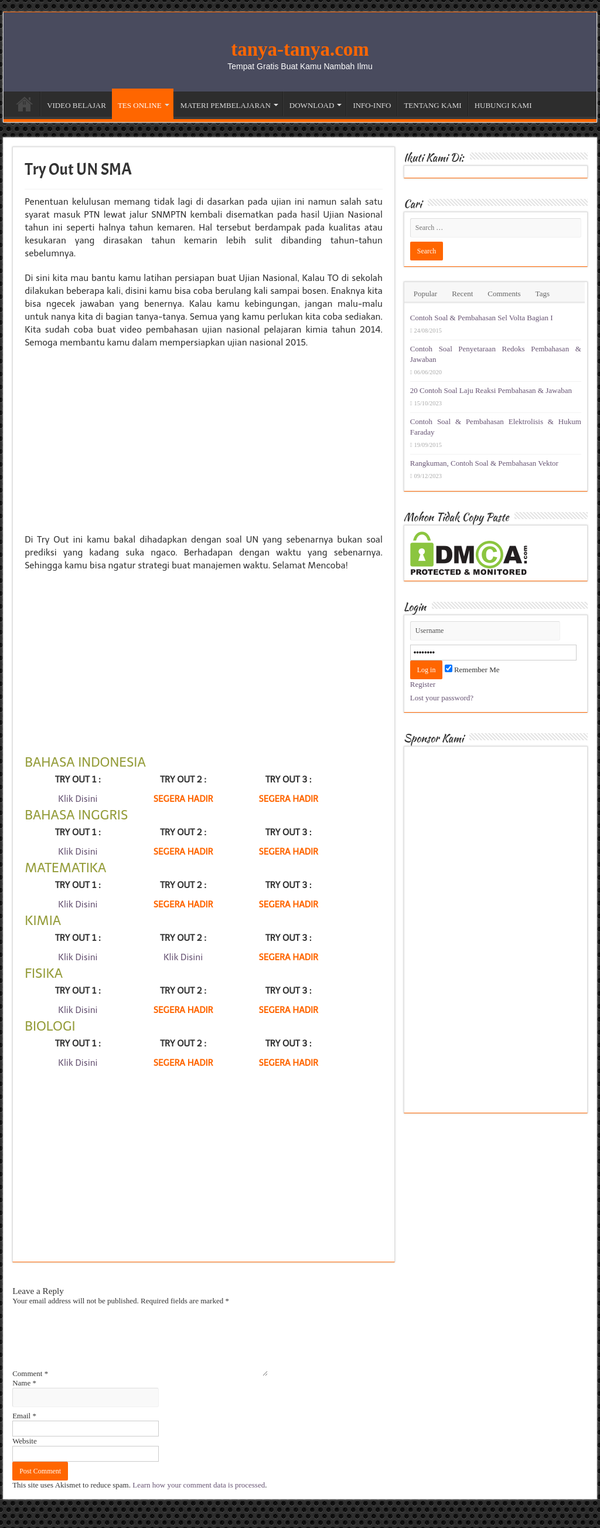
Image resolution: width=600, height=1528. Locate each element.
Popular (425, 293)
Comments (504, 293)
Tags (543, 293)
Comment (30, 1387)
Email (24, 1429)
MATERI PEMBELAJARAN (225, 105)
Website (24, 1455)
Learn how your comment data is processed (198, 1499)
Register (422, 684)
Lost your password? (441, 697)
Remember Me (472, 669)
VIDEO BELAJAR (76, 105)
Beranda (24, 104)
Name (24, 1397)
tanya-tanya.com (300, 49)
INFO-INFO (372, 105)
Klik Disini (77, 799)
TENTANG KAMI (432, 105)
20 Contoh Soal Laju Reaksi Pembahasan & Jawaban (491, 390)
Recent (462, 293)
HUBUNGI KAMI (503, 105)
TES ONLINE (140, 105)
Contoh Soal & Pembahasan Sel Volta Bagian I (481, 317)
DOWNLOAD (312, 105)
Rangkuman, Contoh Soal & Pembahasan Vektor (484, 463)
